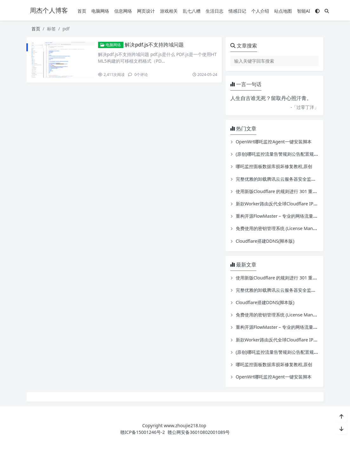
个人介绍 (260, 11)
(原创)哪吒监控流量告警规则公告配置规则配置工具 (286, 154)
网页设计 (146, 11)
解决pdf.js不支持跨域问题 (154, 44)
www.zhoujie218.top (185, 425)
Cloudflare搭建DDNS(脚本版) (265, 241)
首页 (81, 11)
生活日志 (214, 11)
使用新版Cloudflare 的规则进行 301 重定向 (279, 191)
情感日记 (237, 11)
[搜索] (327, 11)
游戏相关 (169, 11)
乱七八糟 (192, 11)
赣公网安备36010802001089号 (199, 432)
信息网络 (123, 11)
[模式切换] (317, 11)
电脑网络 (100, 11)
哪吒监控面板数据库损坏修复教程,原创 (274, 166)
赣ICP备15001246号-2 (142, 432)
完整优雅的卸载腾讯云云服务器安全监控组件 (280, 179)
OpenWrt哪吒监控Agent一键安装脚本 (274, 142)
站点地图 (283, 11)
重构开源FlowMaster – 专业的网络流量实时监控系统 (288, 216)
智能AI (303, 11)
